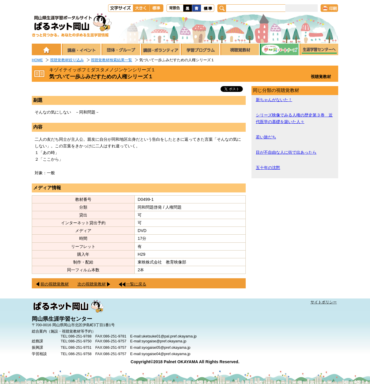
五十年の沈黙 (268, 167)
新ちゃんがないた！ (274, 99)
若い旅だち (266, 137)
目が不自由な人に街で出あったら (286, 152)
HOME (37, 60)
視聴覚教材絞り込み (67, 60)
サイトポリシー (323, 302)
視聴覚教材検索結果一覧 (111, 60)
